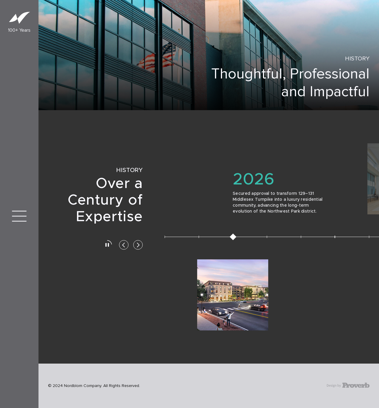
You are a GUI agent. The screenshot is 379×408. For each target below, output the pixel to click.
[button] (124, 246)
